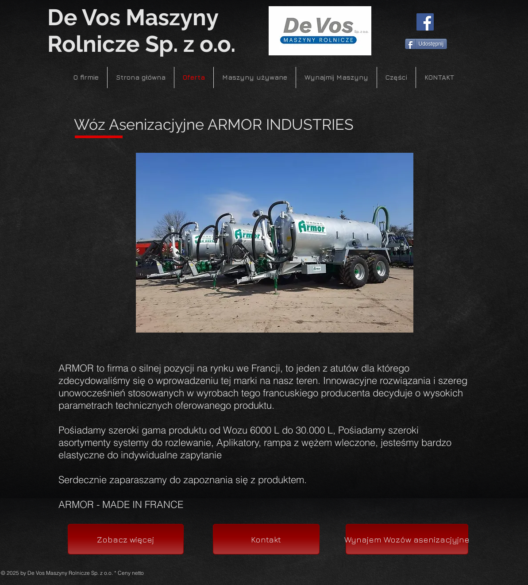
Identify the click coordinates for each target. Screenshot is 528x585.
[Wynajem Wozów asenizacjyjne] (407, 539)
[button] (274, 243)
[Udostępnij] (426, 44)
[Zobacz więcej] (126, 539)
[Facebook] (425, 22)
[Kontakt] (266, 539)
